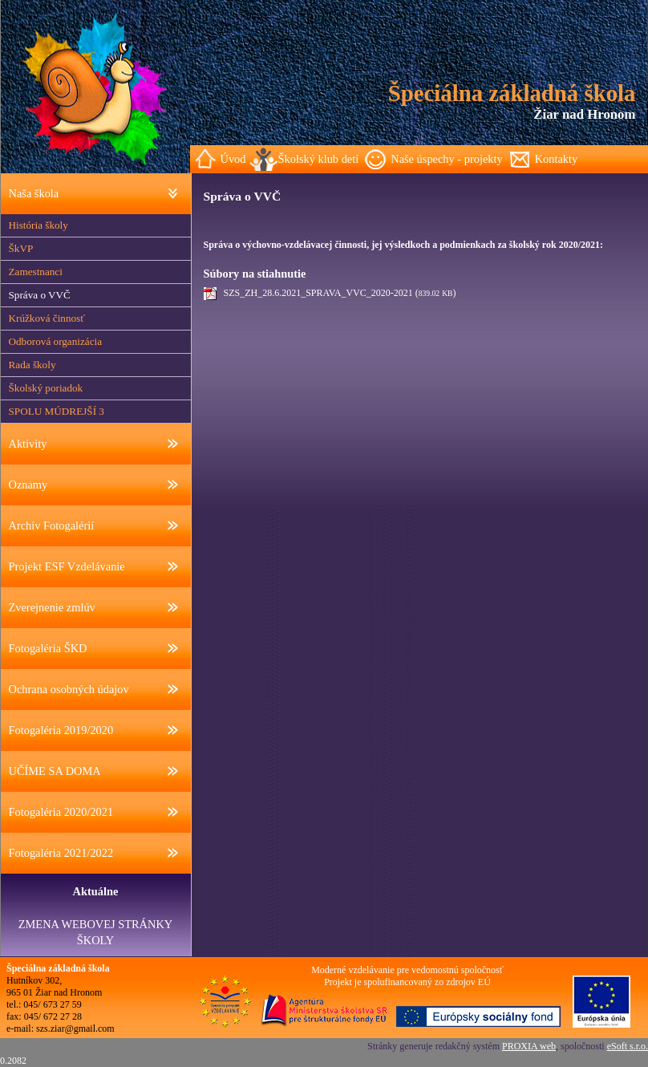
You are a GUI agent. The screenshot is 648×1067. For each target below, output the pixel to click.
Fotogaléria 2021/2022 (61, 852)
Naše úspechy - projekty (446, 158)
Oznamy (28, 484)
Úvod (233, 158)
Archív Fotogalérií (52, 525)
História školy (38, 225)
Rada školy (32, 365)
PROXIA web (529, 1046)
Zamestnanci (36, 272)
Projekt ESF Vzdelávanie (67, 566)
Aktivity (28, 443)
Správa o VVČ (40, 295)
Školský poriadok (46, 388)
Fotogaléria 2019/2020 (61, 730)
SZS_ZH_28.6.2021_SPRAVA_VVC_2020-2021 (318, 292)
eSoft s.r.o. (627, 1046)
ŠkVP (21, 248)
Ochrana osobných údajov (69, 689)
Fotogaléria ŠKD (48, 648)
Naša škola (34, 193)
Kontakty (556, 158)
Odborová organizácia (56, 341)
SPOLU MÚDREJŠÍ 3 (56, 411)
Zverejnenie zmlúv (52, 607)
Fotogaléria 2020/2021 (61, 811)
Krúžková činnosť (47, 318)
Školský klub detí (317, 158)
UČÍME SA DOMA (55, 771)
